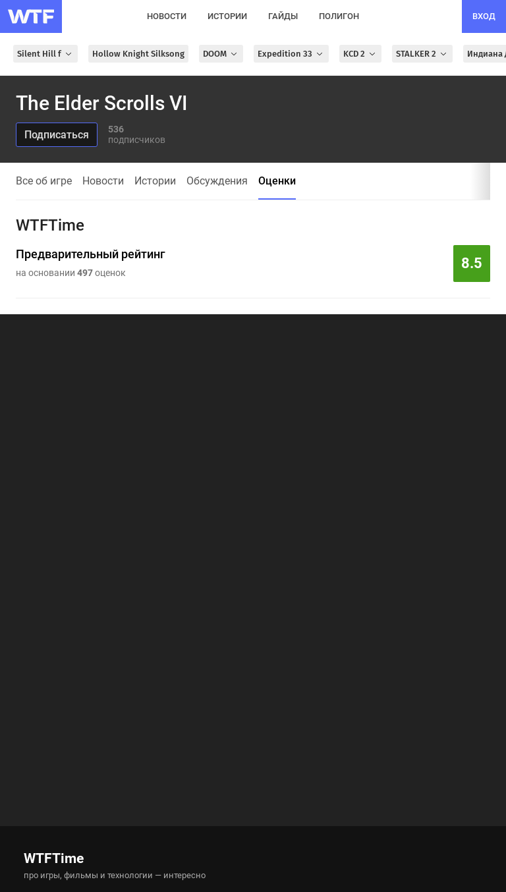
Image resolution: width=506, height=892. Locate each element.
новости (166, 16)
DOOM (221, 54)
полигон (339, 16)
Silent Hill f (45, 54)
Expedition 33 (291, 54)
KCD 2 (360, 54)
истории (227, 16)
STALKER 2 (422, 54)
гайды (283, 16)
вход (483, 16)
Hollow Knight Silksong (138, 54)
